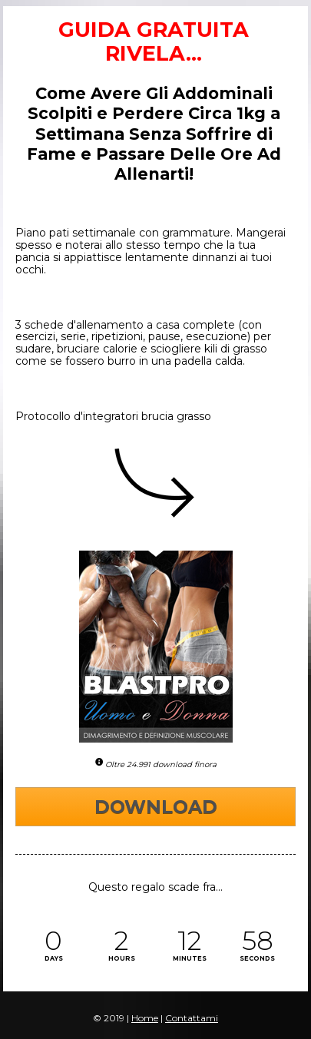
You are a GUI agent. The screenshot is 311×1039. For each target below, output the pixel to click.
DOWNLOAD (155, 807)
